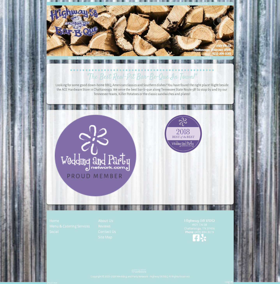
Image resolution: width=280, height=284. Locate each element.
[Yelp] (203, 240)
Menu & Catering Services (86, 58)
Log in (229, 282)
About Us (135, 3)
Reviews (153, 58)
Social (206, 58)
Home (75, 3)
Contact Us (200, 3)
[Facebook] (196, 240)
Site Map (105, 237)
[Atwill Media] (140, 271)
